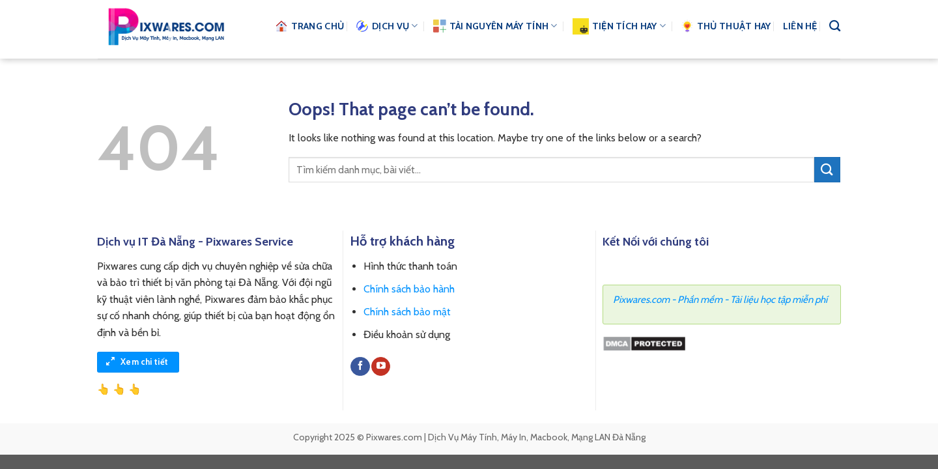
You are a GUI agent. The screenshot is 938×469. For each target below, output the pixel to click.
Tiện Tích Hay (619, 26)
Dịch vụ (387, 26)
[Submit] (827, 169)
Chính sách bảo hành (409, 289)
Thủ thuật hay (726, 26)
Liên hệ (800, 26)
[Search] (834, 26)
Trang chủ (310, 26)
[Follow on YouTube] (380, 367)
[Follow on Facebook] (359, 367)
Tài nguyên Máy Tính (495, 26)
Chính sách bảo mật (407, 312)
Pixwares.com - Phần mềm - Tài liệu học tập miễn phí (720, 300)
